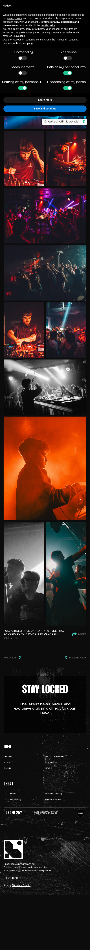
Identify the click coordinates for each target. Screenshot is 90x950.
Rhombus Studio (21, 885)
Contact (51, 763)
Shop (7, 769)
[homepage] (45, 849)
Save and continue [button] (45, 108)
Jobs (48, 769)
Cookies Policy (12, 800)
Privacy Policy (53, 794)
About (8, 757)
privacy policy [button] (14, 18)
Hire (7, 763)
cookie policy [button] (48, 25)
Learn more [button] (45, 99)
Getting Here (54, 757)
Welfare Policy (53, 800)
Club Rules (10, 794)
